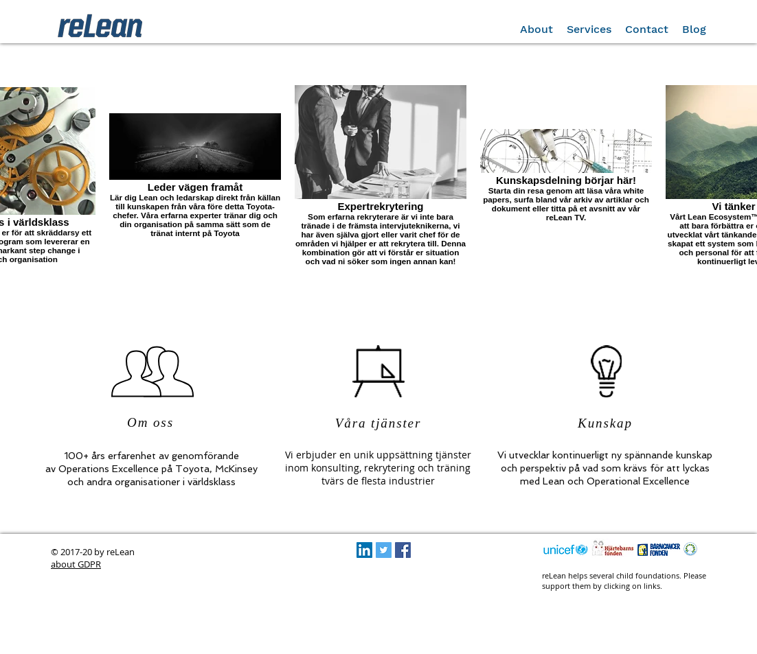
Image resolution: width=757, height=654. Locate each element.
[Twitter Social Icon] (384, 550)
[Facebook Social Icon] (403, 550)
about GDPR (76, 564)
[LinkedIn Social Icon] (364, 550)
